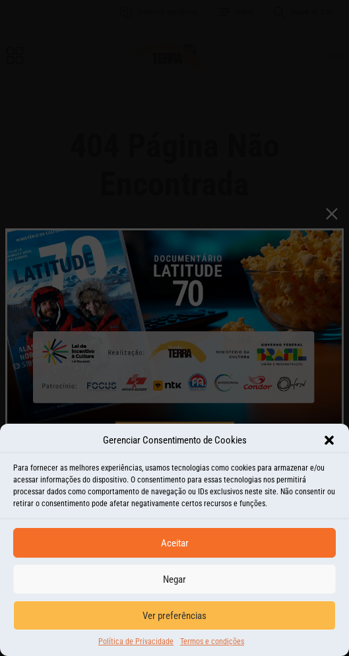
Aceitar (175, 546)
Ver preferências (174, 619)
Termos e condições (212, 644)
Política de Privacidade (136, 644)
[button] (329, 443)
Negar (174, 583)
